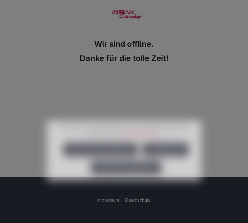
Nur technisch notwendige (100, 158)
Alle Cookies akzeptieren (126, 176)
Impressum (108, 200)
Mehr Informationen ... (141, 142)
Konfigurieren (165, 158)
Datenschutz (138, 200)
